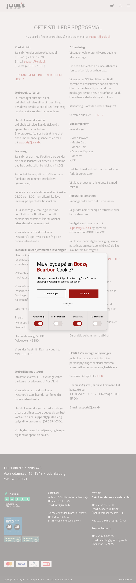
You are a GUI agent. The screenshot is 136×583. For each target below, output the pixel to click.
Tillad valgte (51, 293)
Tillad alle (84, 293)
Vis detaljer (68, 304)
